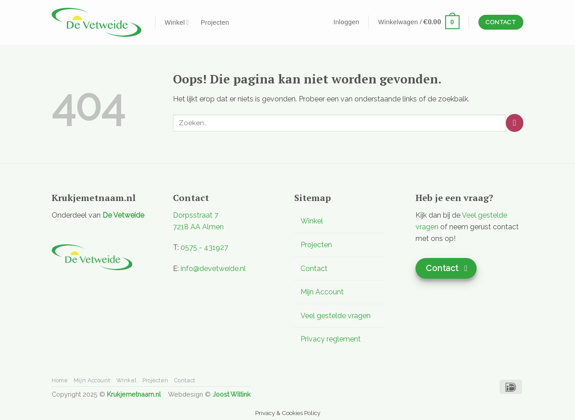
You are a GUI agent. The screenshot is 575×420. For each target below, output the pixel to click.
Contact (314, 268)
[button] (346, 22)
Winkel (177, 22)
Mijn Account (322, 292)
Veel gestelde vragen (336, 315)
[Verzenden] (514, 122)
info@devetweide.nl (213, 268)
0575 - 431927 (204, 247)
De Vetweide (123, 215)
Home (59, 380)
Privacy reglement (331, 339)
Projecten (215, 22)
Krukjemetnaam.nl (134, 394)
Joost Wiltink (231, 394)
